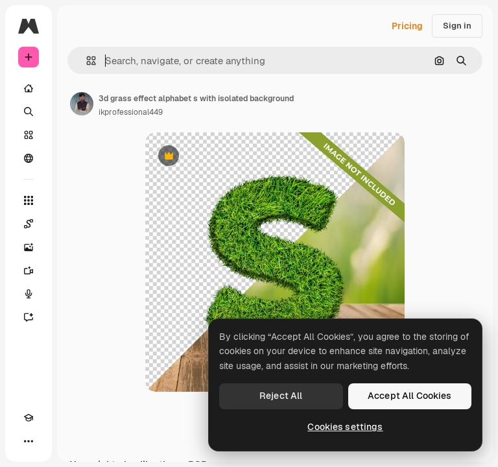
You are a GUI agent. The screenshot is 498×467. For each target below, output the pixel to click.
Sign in (457, 25)
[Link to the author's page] (81, 103)
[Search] (28, 111)
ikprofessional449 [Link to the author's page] (131, 112)
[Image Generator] (28, 247)
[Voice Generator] (28, 293)
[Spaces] (28, 223)
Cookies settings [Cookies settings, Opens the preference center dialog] (345, 427)
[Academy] (28, 417)
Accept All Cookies (410, 395)
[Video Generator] (28, 270)
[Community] (28, 158)
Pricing (407, 26)
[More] (28, 441)
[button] (86, 61)
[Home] (28, 88)
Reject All (280, 395)
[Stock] (28, 135)
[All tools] (28, 200)
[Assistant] (28, 317)
